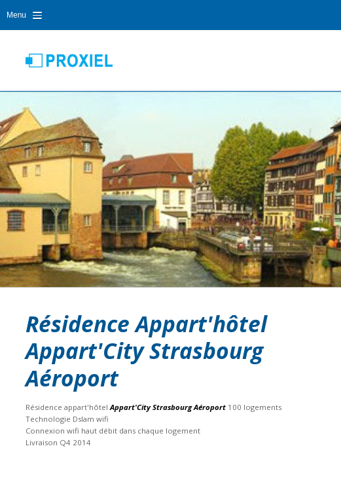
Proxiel (69, 60)
